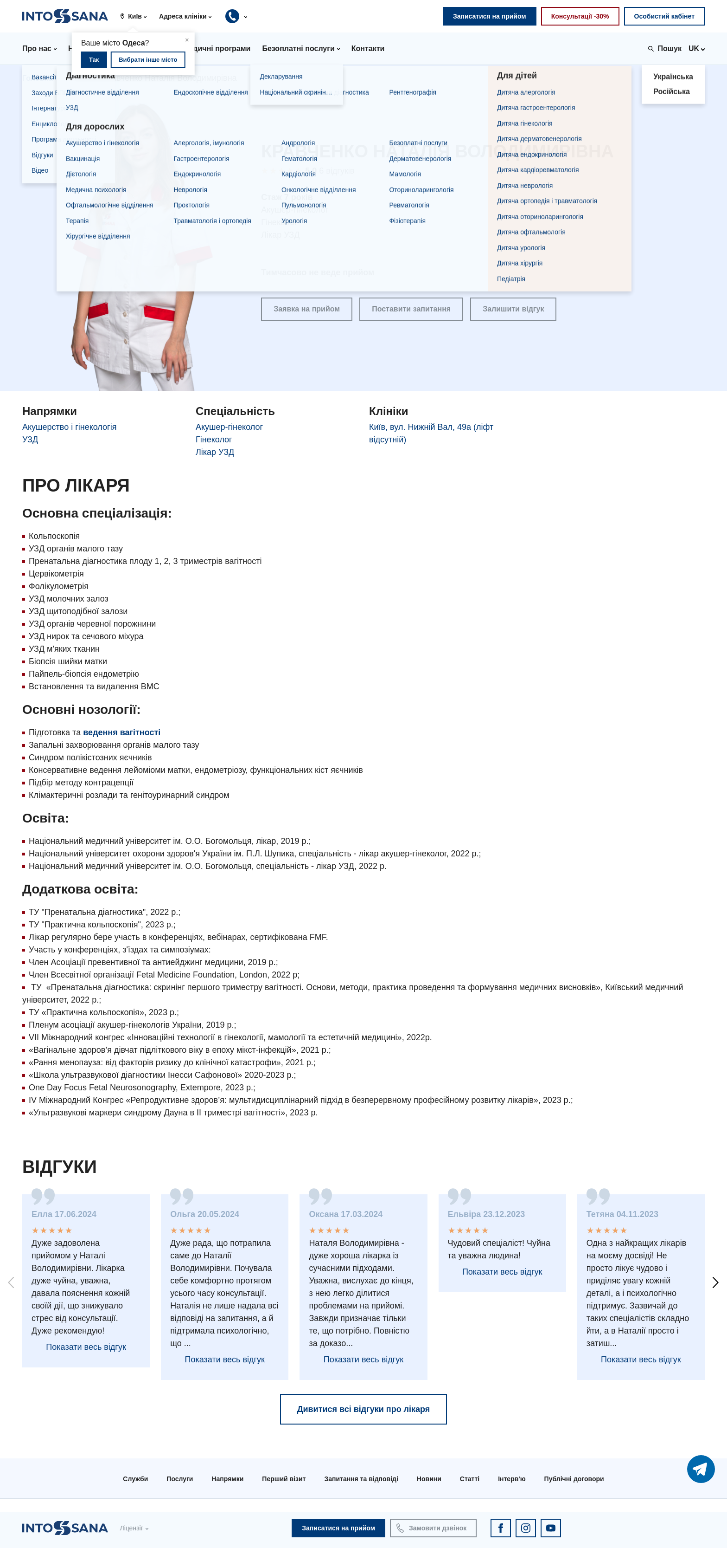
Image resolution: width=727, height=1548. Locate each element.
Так (94, 59)
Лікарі (78, 78)
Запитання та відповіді (361, 1479)
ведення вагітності (121, 732)
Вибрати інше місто (148, 59)
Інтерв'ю (511, 1479)
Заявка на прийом (307, 309)
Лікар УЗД (215, 452)
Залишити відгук (513, 309)
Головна (37, 78)
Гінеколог (214, 439)
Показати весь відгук (86, 1347)
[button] (137, 16)
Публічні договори (574, 1479)
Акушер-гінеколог (229, 427)
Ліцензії (131, 1528)
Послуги (179, 1479)
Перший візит (284, 1479)
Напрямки (227, 1479)
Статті (469, 1479)
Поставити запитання (411, 309)
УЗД (30, 439)
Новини (429, 1479)
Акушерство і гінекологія (69, 427)
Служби (135, 1479)
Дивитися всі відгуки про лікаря (363, 1409)
